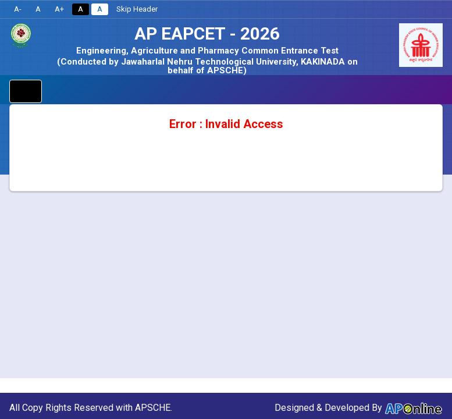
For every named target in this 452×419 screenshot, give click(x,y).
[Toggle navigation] (25, 91)
